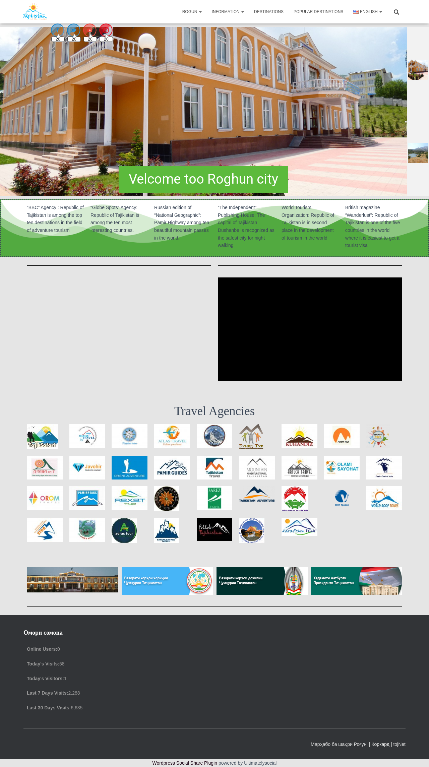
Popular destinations (318, 11)
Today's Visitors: (45, 678)
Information (228, 11)
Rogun (192, 11)
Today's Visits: (43, 663)
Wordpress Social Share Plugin (185, 763)
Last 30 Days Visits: (49, 707)
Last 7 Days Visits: (47, 693)
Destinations (269, 11)
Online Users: (42, 649)
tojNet (399, 744)
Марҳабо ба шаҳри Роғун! (340, 744)
